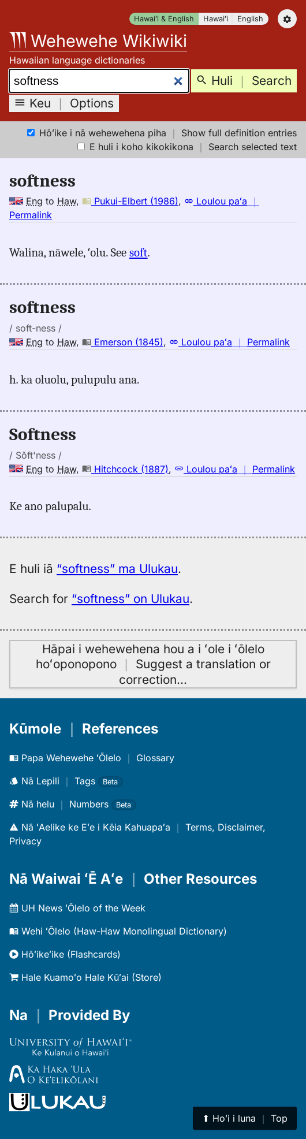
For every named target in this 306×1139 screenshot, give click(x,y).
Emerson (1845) (122, 342)
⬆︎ (245, 1118)
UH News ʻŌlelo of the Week (77, 908)
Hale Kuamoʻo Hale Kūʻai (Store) (85, 977)
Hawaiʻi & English (164, 18)
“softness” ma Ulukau (117, 568)
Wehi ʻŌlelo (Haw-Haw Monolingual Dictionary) (118, 931)
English (250, 18)
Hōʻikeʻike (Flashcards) (65, 954)
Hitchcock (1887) (125, 469)
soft (138, 252)
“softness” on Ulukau (130, 598)
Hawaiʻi (215, 18)
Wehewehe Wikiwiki (98, 41)
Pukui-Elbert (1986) (130, 201)
